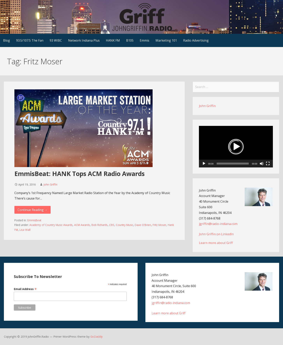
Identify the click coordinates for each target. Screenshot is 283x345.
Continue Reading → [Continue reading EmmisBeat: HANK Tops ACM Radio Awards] (32, 210)
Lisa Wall (24, 230)
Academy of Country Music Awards (51, 225)
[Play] (204, 164)
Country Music (124, 225)
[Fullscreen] (268, 164)
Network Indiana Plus (84, 40)
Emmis (144, 40)
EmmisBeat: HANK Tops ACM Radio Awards (79, 173)
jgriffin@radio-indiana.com (218, 224)
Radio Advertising (196, 40)
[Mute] (262, 164)
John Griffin (50, 184)
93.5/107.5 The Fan (29, 40)
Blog (6, 40)
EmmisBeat (34, 220)
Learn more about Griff (216, 243)
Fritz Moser (159, 225)
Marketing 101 (166, 40)
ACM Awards (82, 225)
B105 (130, 40)
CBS (111, 225)
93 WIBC (56, 40)
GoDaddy (96, 336)
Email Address (25, 289)
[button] (236, 146)
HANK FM (113, 40)
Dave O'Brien (143, 225)
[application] (236, 146)
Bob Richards (99, 225)
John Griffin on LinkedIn (216, 234)
